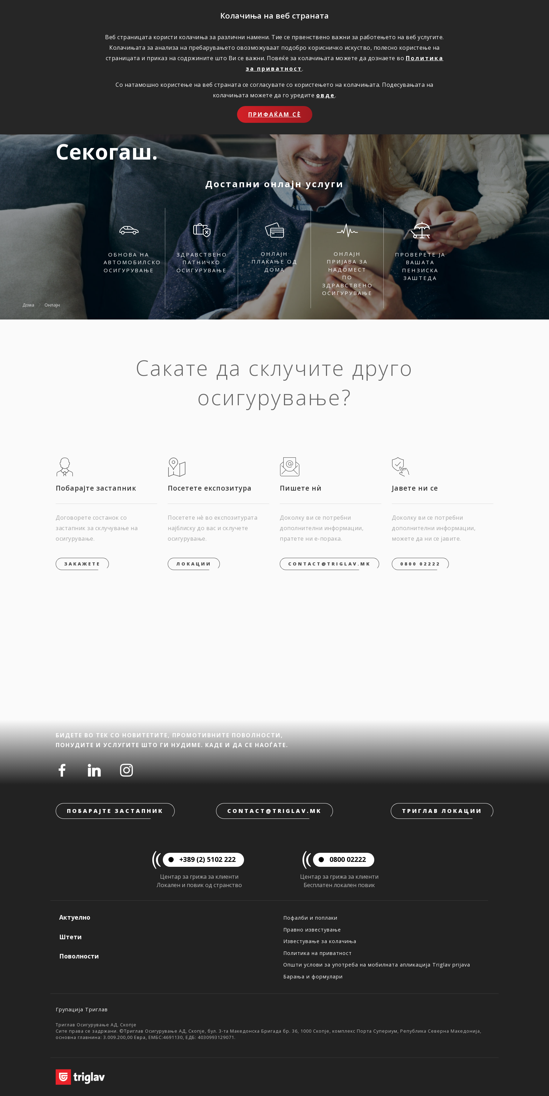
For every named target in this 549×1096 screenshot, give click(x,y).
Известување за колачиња (319, 941)
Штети (70, 937)
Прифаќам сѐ (274, 114)
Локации (193, 564)
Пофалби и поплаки (310, 917)
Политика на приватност (317, 953)
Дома (28, 305)
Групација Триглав (82, 1009)
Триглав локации (442, 811)
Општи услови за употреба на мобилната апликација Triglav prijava (376, 964)
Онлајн (52, 305)
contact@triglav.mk (329, 564)
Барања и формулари (313, 976)
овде (325, 95)
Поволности (79, 956)
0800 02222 (420, 564)
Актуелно (74, 917)
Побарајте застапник (115, 811)
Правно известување (312, 929)
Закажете (82, 564)
